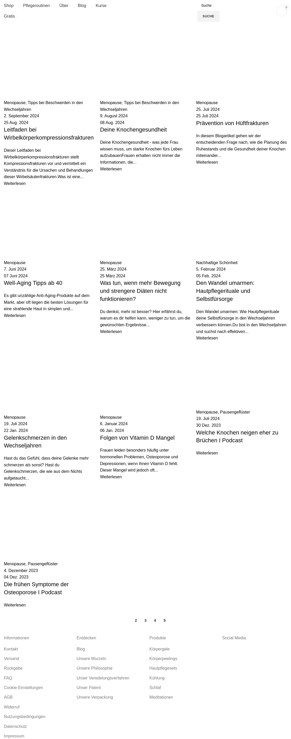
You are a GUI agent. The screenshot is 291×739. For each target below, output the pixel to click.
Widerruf (11, 707)
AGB (8, 697)
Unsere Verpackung (95, 697)
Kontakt (11, 649)
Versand (11, 658)
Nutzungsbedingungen (24, 716)
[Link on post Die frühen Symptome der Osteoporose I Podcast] (145, 328)
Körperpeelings (163, 658)
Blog (81, 649)
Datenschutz (15, 726)
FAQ (8, 678)
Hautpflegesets (163, 668)
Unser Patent (89, 687)
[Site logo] (145, 10)
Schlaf (155, 687)
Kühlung (157, 678)
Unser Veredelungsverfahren (103, 678)
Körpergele (160, 649)
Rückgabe (13, 668)
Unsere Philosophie (95, 668)
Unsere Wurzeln (91, 658)
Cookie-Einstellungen (23, 687)
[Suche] (235, 5)
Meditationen (161, 697)
